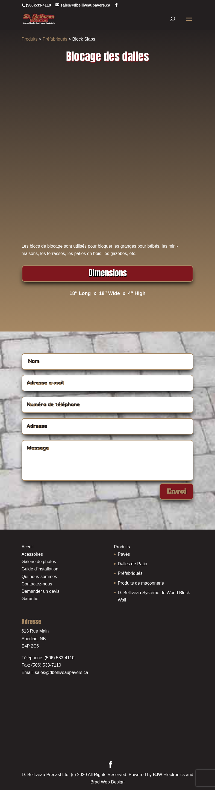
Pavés (124, 554)
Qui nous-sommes (39, 576)
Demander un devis (41, 591)
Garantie (30, 598)
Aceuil (28, 547)
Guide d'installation (40, 569)
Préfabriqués (55, 39)
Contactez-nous (37, 584)
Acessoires (32, 554)
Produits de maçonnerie (141, 583)
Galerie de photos (39, 561)
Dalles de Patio (132, 563)
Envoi (176, 491)
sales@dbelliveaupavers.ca (61, 672)
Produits (30, 39)
